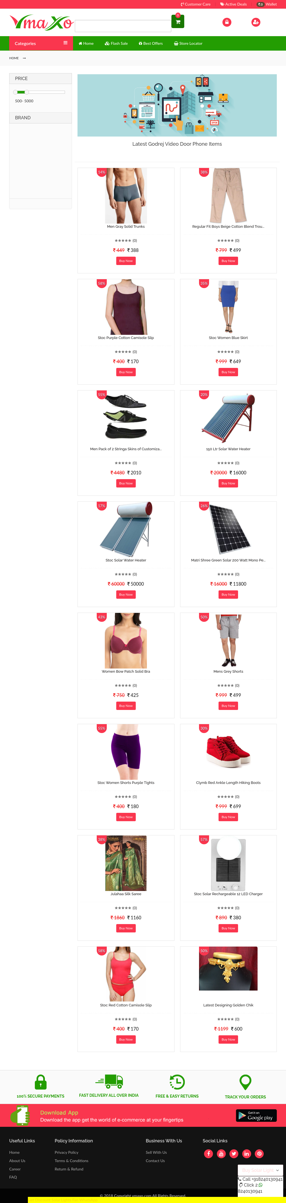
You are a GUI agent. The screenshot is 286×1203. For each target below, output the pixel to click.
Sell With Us (156, 1152)
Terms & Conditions (71, 1160)
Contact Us (155, 1160)
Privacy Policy (66, 1152)
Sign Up (263, 21)
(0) (135, 240)
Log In (233, 21)
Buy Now (126, 261)
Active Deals (233, 4)
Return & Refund (69, 1169)
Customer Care (196, 4)
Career (15, 1169)
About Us (17, 1160)
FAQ (13, 1177)
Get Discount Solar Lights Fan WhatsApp (63, 1199)
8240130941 (250, 1191)
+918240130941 (266, 1179)
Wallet (266, 4)
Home (14, 1152)
